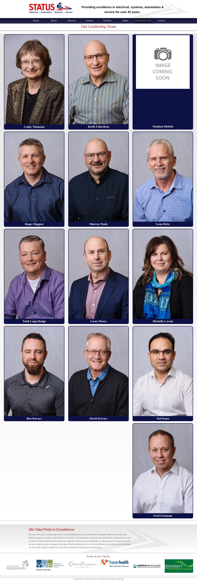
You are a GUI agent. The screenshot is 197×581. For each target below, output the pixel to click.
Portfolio (107, 20)
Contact (161, 20)
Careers (89, 20)
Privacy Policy (101, 579)
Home (36, 20)
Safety (125, 20)
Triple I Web (120, 579)
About (54, 20)
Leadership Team (143, 20)
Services (71, 20)
